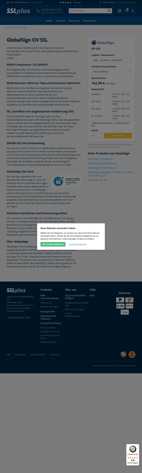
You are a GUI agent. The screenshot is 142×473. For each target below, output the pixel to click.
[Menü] (137, 445)
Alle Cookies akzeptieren (53, 244)
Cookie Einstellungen (78, 244)
